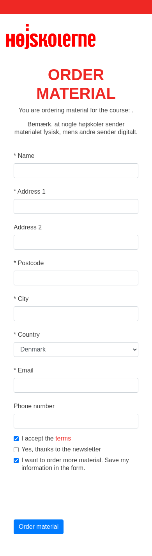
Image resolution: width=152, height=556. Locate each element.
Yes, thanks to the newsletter (57, 449)
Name (24, 155)
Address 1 (30, 191)
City (21, 298)
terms (63, 438)
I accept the (42, 438)
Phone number (34, 406)
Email (24, 370)
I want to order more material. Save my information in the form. (71, 464)
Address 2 (28, 227)
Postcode (29, 263)
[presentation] (73, 496)
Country (27, 334)
